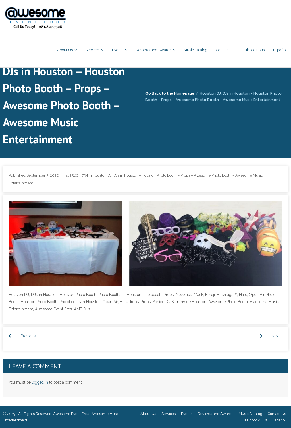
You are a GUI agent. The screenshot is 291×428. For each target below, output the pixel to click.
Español (279, 420)
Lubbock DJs (256, 420)
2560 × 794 (79, 175)
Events (186, 414)
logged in (40, 382)
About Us (148, 414)
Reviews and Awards (215, 414)
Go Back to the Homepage (170, 93)
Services (168, 414)
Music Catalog (250, 414)
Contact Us (277, 414)
